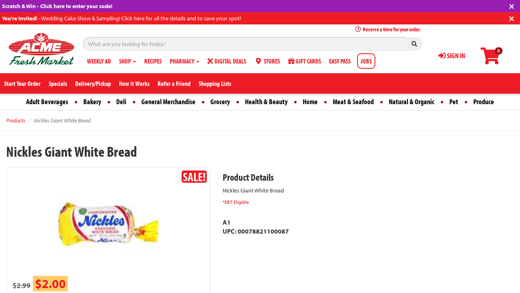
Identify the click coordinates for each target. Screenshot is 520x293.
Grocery (220, 101)
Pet (453, 101)
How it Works (134, 83)
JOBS (366, 61)
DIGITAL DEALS (227, 61)
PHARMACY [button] (184, 61)
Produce (483, 101)
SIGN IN (451, 55)
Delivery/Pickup (93, 83)
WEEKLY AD (99, 61)
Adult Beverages (47, 101)
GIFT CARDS (304, 61)
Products (15, 120)
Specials (58, 83)
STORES (267, 61)
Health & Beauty (266, 101)
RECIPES (153, 61)
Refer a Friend (174, 83)
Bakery (92, 101)
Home (310, 101)
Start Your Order (22, 83)
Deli (121, 101)
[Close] (511, 5)
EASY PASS (340, 61)
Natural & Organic (411, 101)
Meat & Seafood (353, 101)
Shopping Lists (215, 83)
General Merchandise (168, 101)
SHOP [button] (127, 61)
